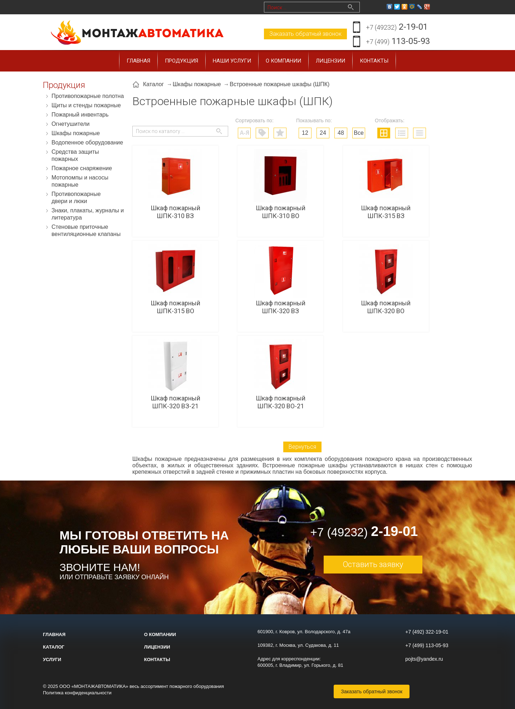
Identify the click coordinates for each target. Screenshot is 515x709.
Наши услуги (232, 61)
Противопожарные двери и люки (76, 197)
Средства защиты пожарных (75, 155)
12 (305, 133)
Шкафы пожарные (76, 133)
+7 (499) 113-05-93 (426, 645)
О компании (283, 61)
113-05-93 (398, 41)
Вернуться (302, 446)
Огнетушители (71, 124)
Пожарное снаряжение (82, 168)
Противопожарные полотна (88, 96)
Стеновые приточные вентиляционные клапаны (86, 230)
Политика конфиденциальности (77, 692)
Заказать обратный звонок (305, 33)
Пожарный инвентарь (80, 115)
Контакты (374, 61)
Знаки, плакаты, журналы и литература (88, 214)
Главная (138, 61)
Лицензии (330, 61)
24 (323, 133)
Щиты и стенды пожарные (86, 105)
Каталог (53, 647)
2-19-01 (397, 27)
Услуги (52, 659)
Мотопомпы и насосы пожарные (80, 181)
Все (359, 133)
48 (341, 133)
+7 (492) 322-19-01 (426, 632)
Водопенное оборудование (87, 142)
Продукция (181, 61)
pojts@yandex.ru (424, 659)
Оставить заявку (373, 564)
